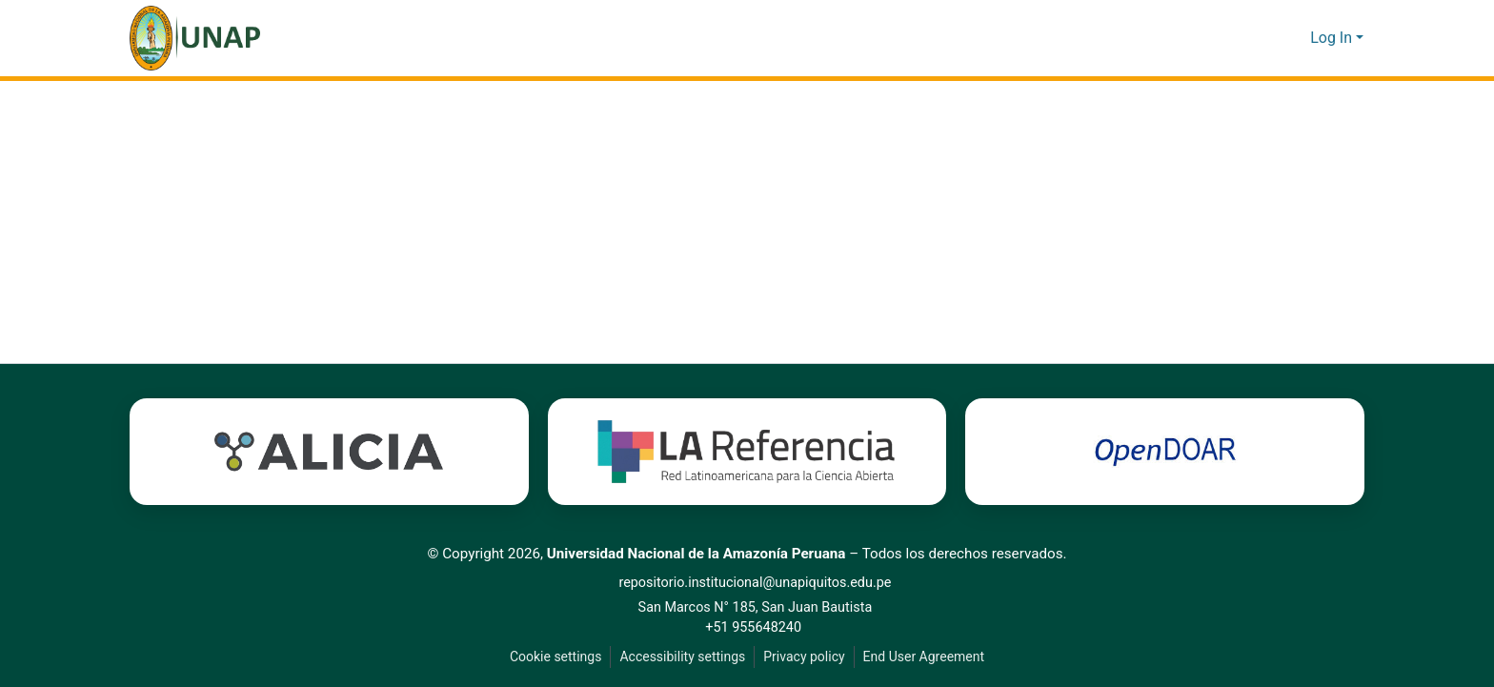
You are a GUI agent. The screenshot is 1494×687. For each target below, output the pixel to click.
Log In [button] (1333, 38)
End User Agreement (925, 657)
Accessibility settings (680, 657)
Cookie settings (551, 657)
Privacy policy (803, 657)
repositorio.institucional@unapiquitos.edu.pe (758, 582)
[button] (195, 38)
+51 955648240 (757, 626)
